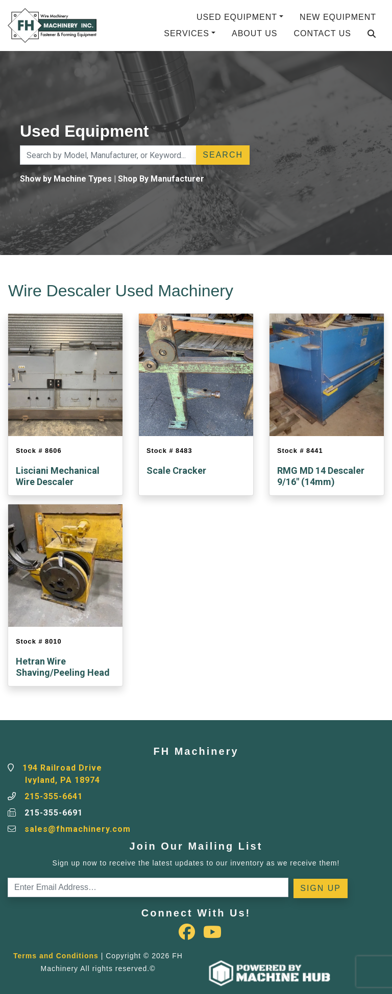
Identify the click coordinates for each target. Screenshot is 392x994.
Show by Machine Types (66, 179)
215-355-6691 (53, 813)
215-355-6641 (53, 796)
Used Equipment (237, 17)
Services (186, 33)
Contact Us (322, 33)
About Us (255, 33)
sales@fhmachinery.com (77, 829)
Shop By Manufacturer (161, 179)
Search (223, 154)
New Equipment (338, 17)
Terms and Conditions (56, 956)
